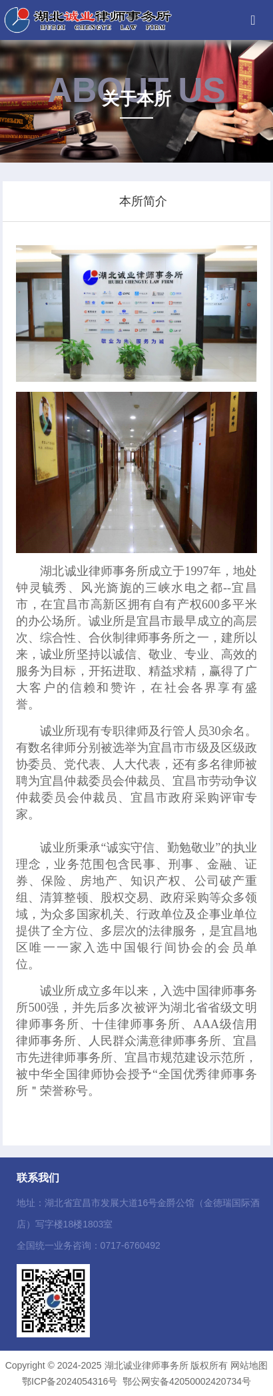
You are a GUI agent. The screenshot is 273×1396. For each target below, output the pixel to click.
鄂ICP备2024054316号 (69, 1381)
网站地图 (249, 1365)
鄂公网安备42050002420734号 (187, 1381)
